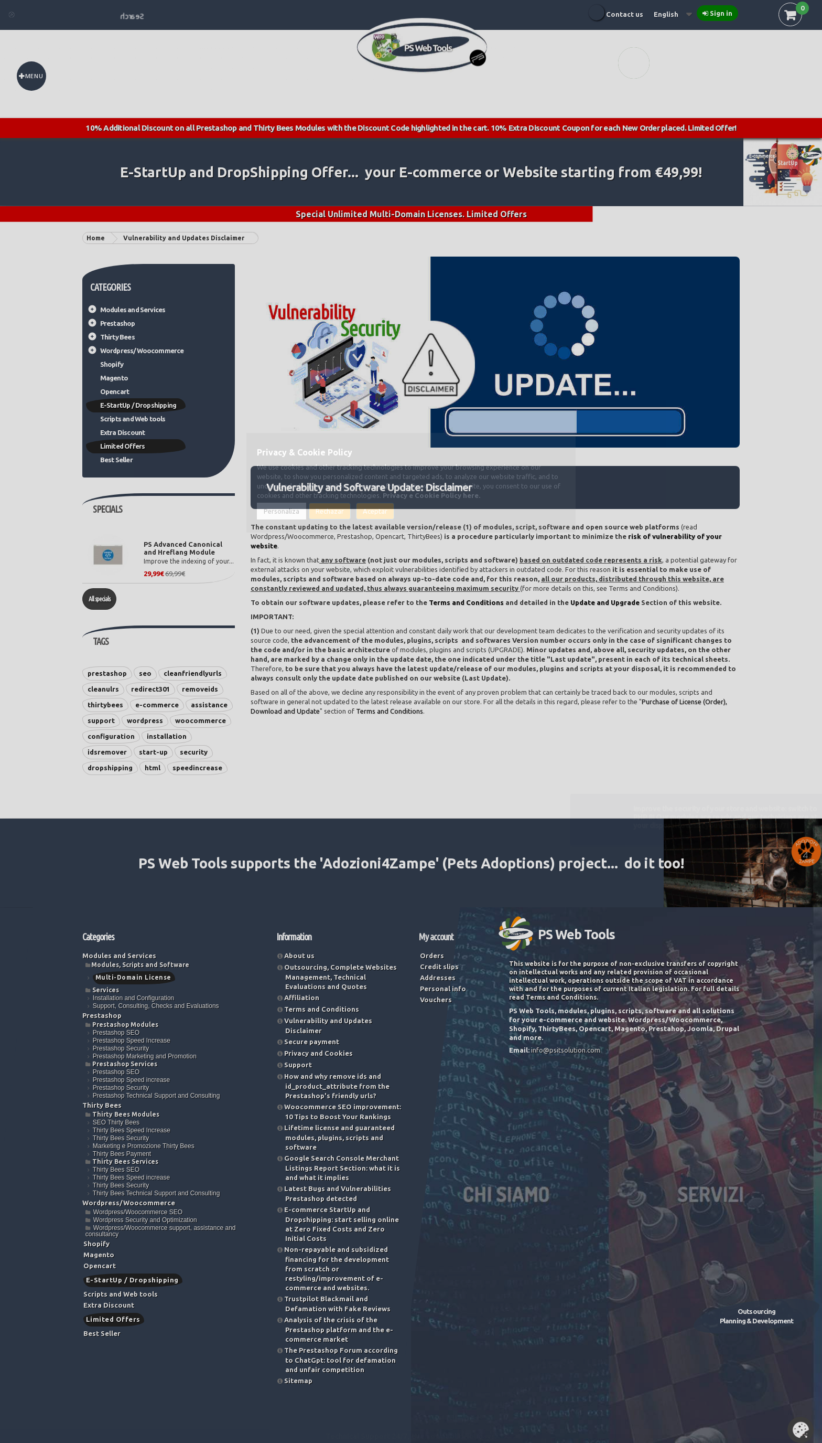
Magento (114, 377)
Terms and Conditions (466, 602)
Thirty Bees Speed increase (131, 1177)
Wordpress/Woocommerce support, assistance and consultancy (160, 1231)
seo (145, 673)
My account (436, 936)
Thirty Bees (117, 337)
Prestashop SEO (116, 1032)
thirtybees (105, 704)
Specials (107, 509)
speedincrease (197, 767)
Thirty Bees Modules (125, 1114)
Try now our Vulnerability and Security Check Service (711, 1068)
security (194, 752)
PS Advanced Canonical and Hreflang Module (183, 548)
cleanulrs (103, 689)
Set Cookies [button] (800, 1430)
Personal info (443, 988)
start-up (153, 752)
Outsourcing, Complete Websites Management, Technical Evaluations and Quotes (340, 976)
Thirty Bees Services (125, 1161)
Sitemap (298, 1380)
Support (298, 1064)
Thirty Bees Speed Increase (131, 1130)
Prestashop (117, 323)
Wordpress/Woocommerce (142, 350)
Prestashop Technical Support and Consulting (156, 1095)
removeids (200, 689)
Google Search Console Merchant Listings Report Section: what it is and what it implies (342, 1167)
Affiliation (301, 997)
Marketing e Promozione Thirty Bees (143, 1146)
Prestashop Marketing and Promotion (145, 1056)
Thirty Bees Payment (122, 1154)
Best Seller (116, 459)
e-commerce (157, 704)
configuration (111, 736)
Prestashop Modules (125, 1024)
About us (299, 955)
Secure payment (311, 1041)
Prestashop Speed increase (131, 1080)
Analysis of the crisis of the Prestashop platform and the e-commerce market (338, 1329)
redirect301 (150, 689)
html (152, 767)
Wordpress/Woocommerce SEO (137, 1212)
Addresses (438, 977)
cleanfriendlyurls (193, 673)
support (101, 720)
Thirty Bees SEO (116, 1169)
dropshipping (110, 767)
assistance (209, 704)
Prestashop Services (124, 1063)
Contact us (624, 14)
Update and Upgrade (605, 602)
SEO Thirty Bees (116, 1122)
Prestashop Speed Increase (131, 1040)
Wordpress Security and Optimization (145, 1220)
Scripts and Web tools (133, 418)
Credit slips (439, 966)
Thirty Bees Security (121, 1138)
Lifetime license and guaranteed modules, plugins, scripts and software (339, 1137)
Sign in (721, 13)
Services (105, 989)
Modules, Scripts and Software (140, 964)
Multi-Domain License (133, 977)
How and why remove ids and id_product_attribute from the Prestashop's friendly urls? (337, 1086)
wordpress (145, 720)
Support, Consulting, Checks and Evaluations (156, 1006)
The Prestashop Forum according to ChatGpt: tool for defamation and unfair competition (341, 1359)
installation (167, 736)
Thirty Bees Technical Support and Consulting (156, 1193)
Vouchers (436, 999)
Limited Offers (122, 446)
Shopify (111, 364)
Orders (432, 955)
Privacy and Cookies (318, 1053)
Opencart (114, 391)
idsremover (107, 752)
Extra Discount (122, 432)
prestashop (107, 673)
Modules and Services (133, 309)
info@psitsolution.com (565, 1050)
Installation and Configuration (133, 998)
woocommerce (200, 720)
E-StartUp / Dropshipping (138, 405)
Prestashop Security (121, 1048)
